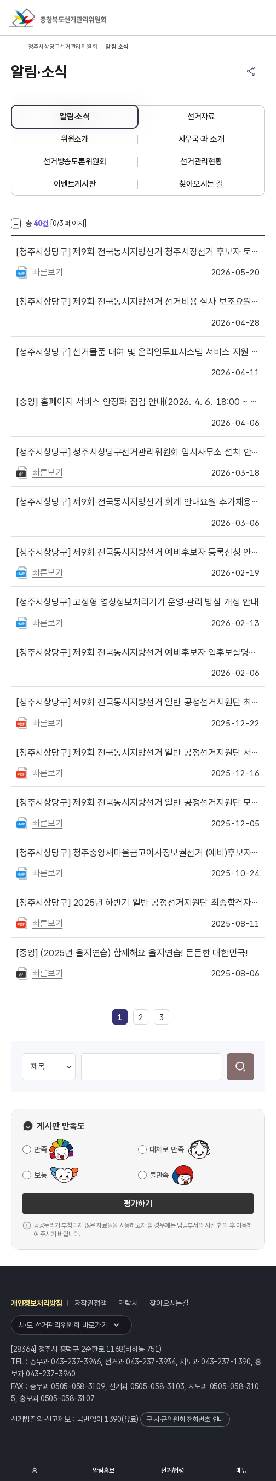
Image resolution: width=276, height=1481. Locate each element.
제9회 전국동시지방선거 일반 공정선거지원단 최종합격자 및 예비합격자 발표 (138, 702)
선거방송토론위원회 (74, 161)
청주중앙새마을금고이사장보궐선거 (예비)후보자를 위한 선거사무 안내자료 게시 (138, 852)
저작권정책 (90, 1303)
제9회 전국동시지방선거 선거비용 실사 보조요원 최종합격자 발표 (138, 301)
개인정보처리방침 (36, 1303)
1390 (113, 1419)
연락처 (127, 1303)
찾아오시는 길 (201, 184)
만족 (40, 1149)
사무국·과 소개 (202, 139)
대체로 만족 (166, 1149)
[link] (120, 1017)
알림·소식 (75, 117)
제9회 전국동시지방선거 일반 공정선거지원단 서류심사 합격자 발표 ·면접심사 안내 (138, 752)
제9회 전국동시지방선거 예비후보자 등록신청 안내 (138, 552)
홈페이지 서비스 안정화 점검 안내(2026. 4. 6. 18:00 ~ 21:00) (138, 401)
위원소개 (75, 139)
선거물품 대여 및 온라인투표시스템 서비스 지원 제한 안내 (138, 351)
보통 (40, 1175)
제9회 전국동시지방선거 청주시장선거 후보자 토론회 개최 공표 (138, 251)
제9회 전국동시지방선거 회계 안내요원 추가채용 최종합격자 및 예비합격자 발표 (138, 501)
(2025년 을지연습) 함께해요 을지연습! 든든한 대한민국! (132, 952)
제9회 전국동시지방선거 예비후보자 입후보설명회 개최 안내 (138, 652)
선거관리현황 (201, 161)
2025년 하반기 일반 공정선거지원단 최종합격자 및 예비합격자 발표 (138, 902)
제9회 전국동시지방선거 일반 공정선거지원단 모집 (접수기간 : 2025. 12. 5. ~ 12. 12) (138, 802)
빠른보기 (47, 272)
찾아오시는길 (169, 1303)
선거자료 (201, 117)
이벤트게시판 (74, 184)
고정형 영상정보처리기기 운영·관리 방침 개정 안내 (137, 602)
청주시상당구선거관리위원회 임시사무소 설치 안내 (138, 452)
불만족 (159, 1175)
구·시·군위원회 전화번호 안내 (185, 1419)
